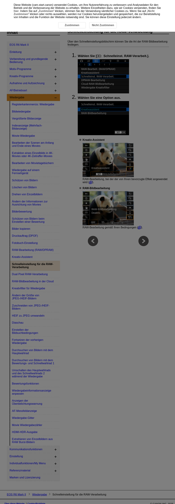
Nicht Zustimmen (103, 25)
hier (16, 11)
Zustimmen (46, 11)
